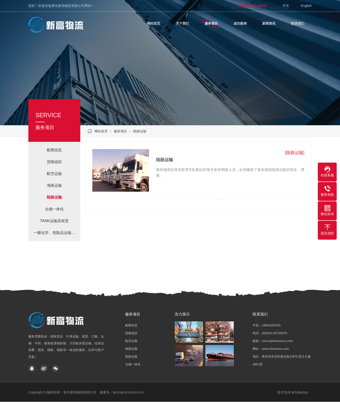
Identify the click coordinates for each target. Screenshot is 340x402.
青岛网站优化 (299, 392)
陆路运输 (139, 131)
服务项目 (120, 131)
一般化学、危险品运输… (54, 233)
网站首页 (101, 131)
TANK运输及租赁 (54, 221)
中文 (286, 6)
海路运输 (54, 185)
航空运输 (54, 174)
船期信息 (54, 150)
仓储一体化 (54, 209)
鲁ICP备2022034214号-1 (128, 392)
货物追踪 (54, 162)
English (306, 6)
